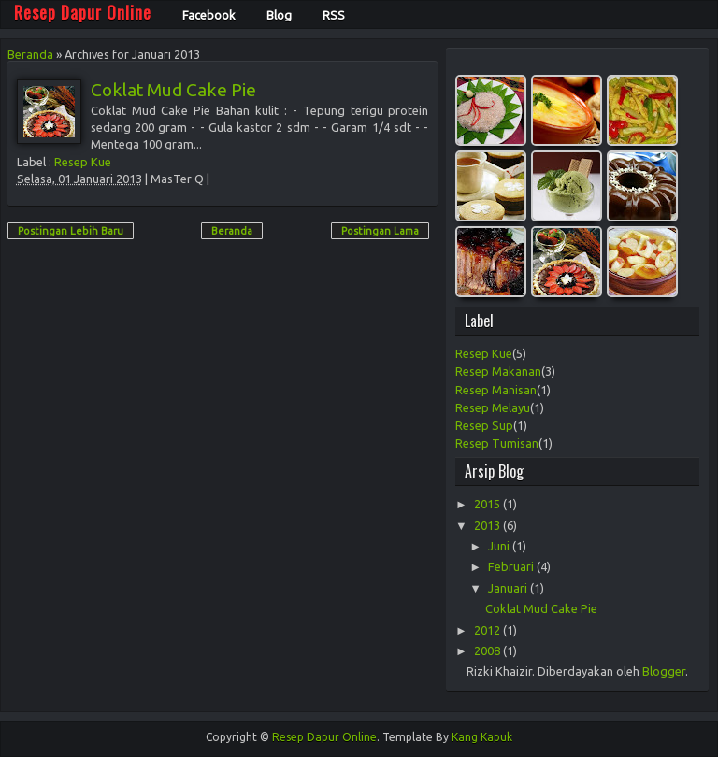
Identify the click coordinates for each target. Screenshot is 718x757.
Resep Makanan (498, 371)
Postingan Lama (380, 230)
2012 (488, 629)
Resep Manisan (496, 389)
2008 (488, 650)
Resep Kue (82, 161)
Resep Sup (484, 425)
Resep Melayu (492, 407)
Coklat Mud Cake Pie (173, 89)
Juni (500, 545)
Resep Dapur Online (324, 737)
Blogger (663, 671)
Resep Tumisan (496, 443)
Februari (512, 566)
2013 (488, 525)
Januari (509, 587)
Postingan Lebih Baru (70, 230)
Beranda (30, 54)
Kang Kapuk (482, 737)
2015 (488, 503)
